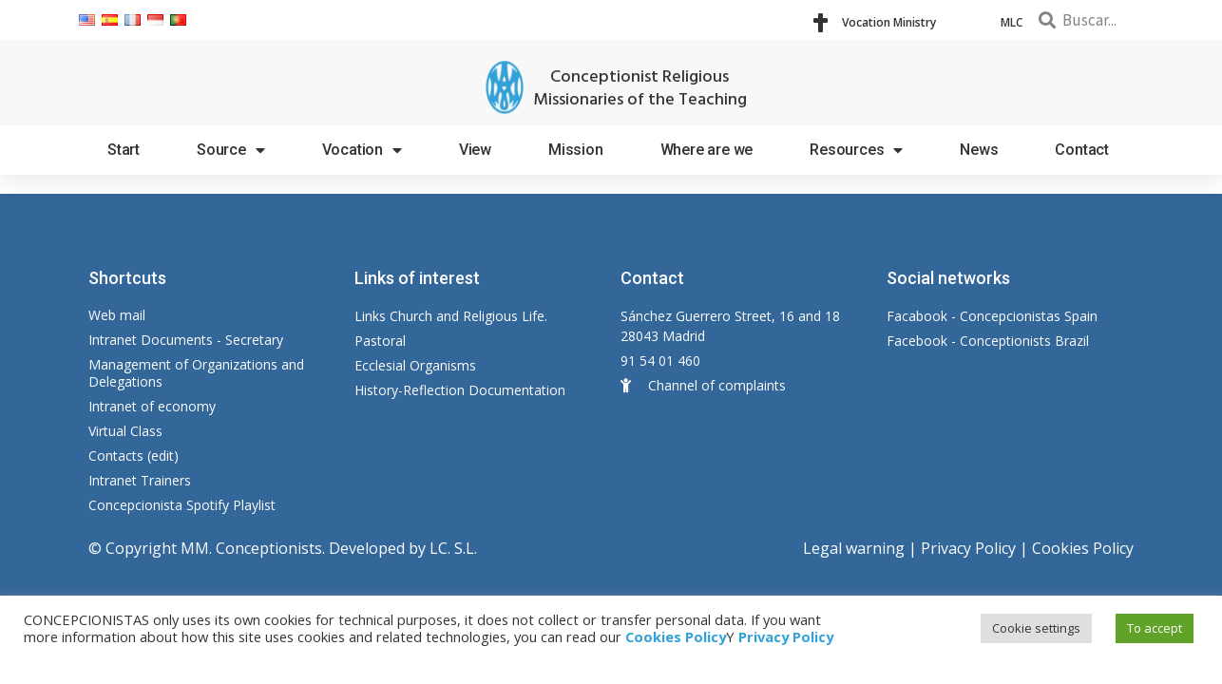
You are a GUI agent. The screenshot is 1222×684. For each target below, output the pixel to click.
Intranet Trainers (139, 480)
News (979, 150)
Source (231, 150)
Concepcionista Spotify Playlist (182, 505)
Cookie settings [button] (1036, 627)
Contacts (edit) (133, 455)
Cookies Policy (1083, 548)
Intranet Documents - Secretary (185, 340)
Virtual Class (125, 431)
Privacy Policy (968, 548)
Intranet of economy (152, 406)
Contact (1082, 150)
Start (123, 150)
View (475, 150)
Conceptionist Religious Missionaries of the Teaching (640, 89)
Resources (856, 150)
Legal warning (854, 548)
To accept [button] (1154, 627)
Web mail (116, 315)
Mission (575, 150)
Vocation (362, 150)
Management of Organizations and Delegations (196, 372)
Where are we (707, 150)
